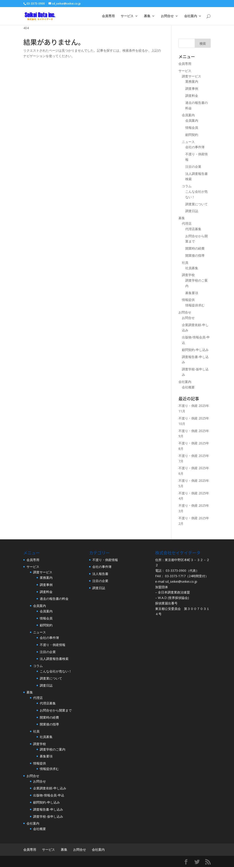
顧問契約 (191, 134)
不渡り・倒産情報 (52, 645)
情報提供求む (195, 305)
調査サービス (191, 76)
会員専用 (108, 16)
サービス (127, 16)
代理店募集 (193, 229)
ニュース (188, 142)
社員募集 (191, 268)
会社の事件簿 (195, 147)
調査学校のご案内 (52, 749)
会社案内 (190, 16)
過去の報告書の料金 (54, 598)
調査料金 (191, 95)
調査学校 (188, 275)
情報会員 (191, 127)
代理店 (186, 223)
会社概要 (188, 387)
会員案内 (188, 115)
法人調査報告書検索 (54, 658)
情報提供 (188, 300)
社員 (185, 262)
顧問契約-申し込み (195, 350)
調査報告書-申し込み (48, 809)
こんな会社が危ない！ (56, 671)
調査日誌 (191, 211)
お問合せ (167, 16)
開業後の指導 (195, 255)
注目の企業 (193, 166)
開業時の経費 (195, 248)
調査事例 (191, 88)
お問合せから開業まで (56, 710)
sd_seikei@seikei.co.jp (181, 581)
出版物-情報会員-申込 (48, 795)
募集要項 (191, 293)
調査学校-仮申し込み (48, 816)
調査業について (196, 204)
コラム (186, 186)
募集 (147, 16)
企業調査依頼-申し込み (49, 788)
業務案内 (191, 81)
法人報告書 (100, 574)
